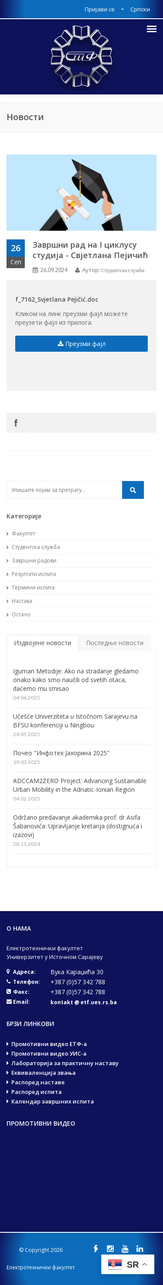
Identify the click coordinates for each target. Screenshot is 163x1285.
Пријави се (100, 9)
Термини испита (31, 587)
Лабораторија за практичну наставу (65, 1063)
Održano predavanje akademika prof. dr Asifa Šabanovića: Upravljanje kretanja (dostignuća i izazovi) (77, 826)
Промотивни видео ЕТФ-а (49, 1044)
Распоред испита (36, 1092)
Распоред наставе (38, 1082)
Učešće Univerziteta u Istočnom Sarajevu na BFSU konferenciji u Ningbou (75, 720)
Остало (18, 614)
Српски (140, 9)
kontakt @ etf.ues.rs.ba (83, 1002)
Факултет (21, 533)
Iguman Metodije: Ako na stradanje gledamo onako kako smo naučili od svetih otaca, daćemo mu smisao (76, 680)
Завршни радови (32, 560)
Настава (19, 601)
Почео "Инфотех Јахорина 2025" (61, 753)
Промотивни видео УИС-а (48, 1053)
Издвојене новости (42, 643)
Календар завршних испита (52, 1101)
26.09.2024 (53, 270)
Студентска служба (122, 270)
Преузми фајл (82, 344)
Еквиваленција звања (43, 1072)
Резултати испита (31, 574)
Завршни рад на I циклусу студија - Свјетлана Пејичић (90, 249)
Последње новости (114, 643)
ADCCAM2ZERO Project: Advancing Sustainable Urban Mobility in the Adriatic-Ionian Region (79, 785)
